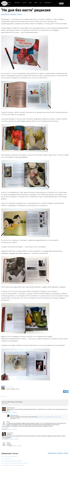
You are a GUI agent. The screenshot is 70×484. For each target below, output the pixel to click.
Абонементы (17, 2)
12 (2, 396)
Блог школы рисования (5, 7)
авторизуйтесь (5, 403)
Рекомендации (13, 14)
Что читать (19, 14)
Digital (35, 2)
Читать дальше (5, 427)
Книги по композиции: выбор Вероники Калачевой (11, 460)
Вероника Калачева (5, 14)
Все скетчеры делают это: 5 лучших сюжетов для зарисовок (12, 465)
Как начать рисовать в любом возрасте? (9, 456)
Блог (41, 2)
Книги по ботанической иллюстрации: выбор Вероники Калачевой (14, 463)
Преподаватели (47, 2)
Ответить (15, 412)
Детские (24, 2)
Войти (61, 3)
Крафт (30, 2)
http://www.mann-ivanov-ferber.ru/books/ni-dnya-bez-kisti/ (49, 416)
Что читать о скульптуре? (6, 458)
